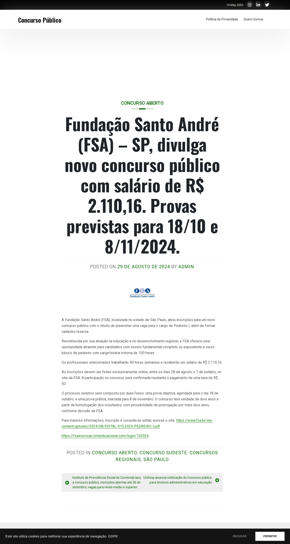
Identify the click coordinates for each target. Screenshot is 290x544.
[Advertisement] (145, 63)
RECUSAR (240, 536)
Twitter (267, 3)
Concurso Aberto (142, 103)
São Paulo (156, 459)
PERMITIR (270, 536)
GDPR (113, 536)
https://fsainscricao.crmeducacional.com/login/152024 (105, 436)
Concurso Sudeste (163, 452)
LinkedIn (258, 3)
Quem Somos (253, 19)
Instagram (250, 3)
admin (186, 266)
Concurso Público (39, 19)
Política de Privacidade (222, 19)
